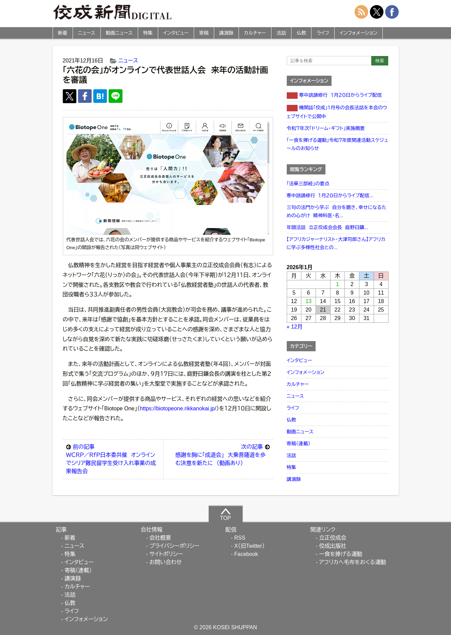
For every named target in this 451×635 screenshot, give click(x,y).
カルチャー (255, 33)
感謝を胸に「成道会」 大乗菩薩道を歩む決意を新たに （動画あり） (222, 454)
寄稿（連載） (299, 443)
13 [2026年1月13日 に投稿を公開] (308, 301)
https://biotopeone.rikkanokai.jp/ (178, 408)
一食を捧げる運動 (340, 554)
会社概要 (160, 538)
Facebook (246, 554)
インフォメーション (358, 33)
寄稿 (204, 33)
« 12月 (295, 327)
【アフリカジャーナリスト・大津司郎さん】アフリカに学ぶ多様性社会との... (336, 243)
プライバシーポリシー (174, 546)
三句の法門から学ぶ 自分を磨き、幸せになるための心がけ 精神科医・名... (337, 211)
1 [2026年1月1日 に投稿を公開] (337, 284)
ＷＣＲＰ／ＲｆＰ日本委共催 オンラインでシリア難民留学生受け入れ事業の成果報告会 (113, 458)
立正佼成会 (332, 538)
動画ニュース (119, 33)
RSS (239, 538)
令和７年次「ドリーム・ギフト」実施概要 (326, 128)
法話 (281, 33)
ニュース (86, 33)
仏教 (301, 33)
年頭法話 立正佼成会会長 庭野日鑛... (327, 227)
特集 (148, 33)
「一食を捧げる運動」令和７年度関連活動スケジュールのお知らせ (337, 144)
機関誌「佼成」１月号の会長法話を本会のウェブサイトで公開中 (337, 112)
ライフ (323, 33)
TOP (225, 514)
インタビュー (176, 33)
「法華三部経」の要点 (308, 183)
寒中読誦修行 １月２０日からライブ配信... (330, 195)
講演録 (226, 33)
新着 (63, 33)
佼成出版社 (332, 546)
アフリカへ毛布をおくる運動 (352, 562)
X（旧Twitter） (249, 546)
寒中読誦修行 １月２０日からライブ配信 (334, 95)
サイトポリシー (166, 554)
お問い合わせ (165, 562)
